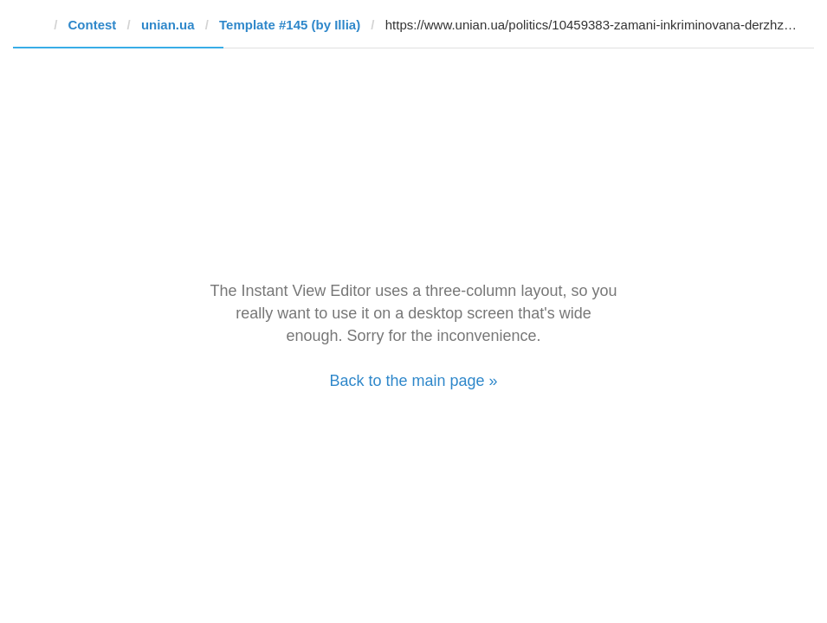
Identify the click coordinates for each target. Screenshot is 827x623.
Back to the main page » (413, 380)
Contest (92, 24)
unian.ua (168, 24)
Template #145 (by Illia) (289, 24)
